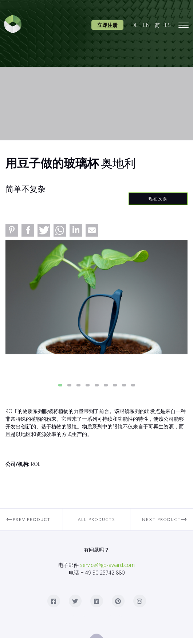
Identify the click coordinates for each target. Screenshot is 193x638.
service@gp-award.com (107, 564)
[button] (11, 230)
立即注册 (107, 25)
